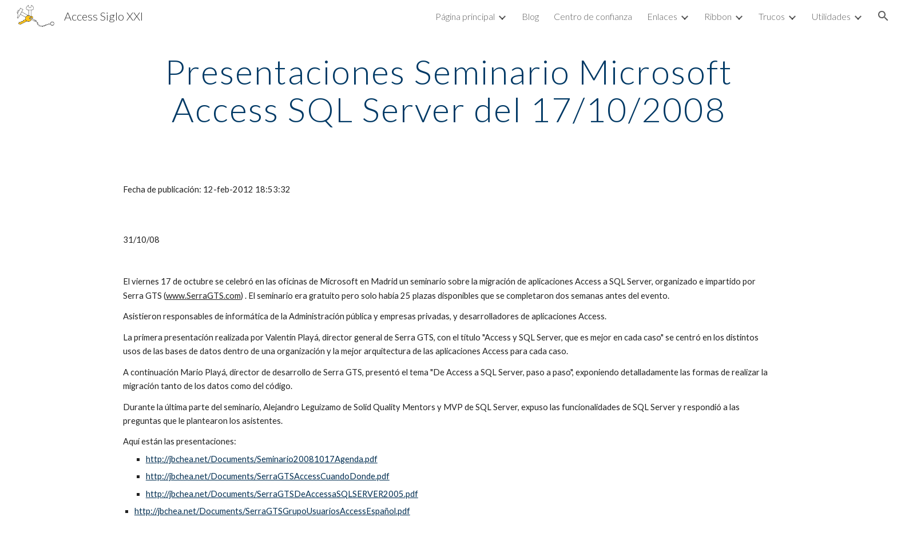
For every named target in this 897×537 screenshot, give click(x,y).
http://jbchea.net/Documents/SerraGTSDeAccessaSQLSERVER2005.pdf (282, 494)
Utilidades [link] (831, 16)
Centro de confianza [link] (593, 16)
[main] (448, 90)
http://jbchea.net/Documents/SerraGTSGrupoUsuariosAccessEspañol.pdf (272, 511)
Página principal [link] (465, 16)
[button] (883, 16)
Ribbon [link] (718, 16)
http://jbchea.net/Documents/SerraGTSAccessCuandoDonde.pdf (268, 476)
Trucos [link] (772, 16)
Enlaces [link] (662, 16)
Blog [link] (530, 16)
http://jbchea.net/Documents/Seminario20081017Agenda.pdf (262, 459)
